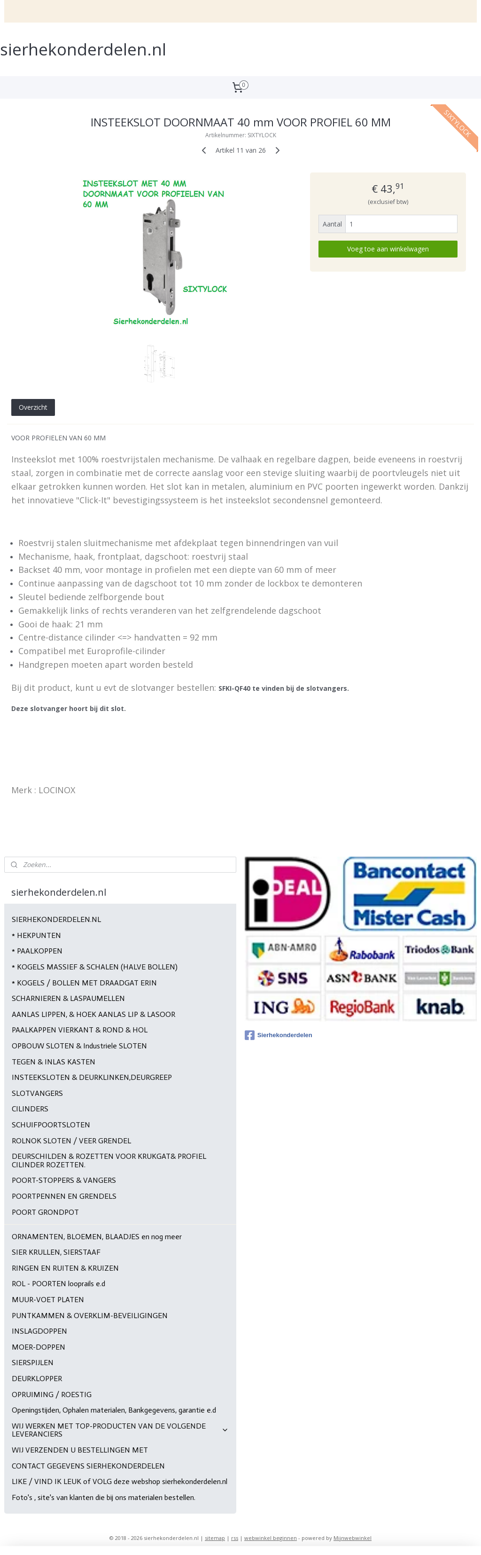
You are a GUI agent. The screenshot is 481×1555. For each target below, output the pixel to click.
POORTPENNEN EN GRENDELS (64, 1196)
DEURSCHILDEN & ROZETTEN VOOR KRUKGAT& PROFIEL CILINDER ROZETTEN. (109, 1160)
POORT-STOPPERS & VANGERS (64, 1180)
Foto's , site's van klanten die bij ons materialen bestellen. (103, 1497)
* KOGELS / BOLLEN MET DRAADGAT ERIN (84, 982)
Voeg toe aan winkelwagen (388, 248)
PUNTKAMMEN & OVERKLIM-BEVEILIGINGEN (90, 1315)
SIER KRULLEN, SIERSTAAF (56, 1252)
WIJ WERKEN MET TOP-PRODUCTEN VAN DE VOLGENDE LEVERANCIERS (120, 1430)
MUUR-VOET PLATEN (48, 1299)
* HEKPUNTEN (36, 935)
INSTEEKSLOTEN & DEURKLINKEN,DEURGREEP (92, 1077)
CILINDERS (30, 1108)
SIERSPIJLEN (33, 1362)
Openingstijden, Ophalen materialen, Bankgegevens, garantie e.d (114, 1410)
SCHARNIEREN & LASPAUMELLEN (68, 998)
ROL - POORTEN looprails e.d (58, 1283)
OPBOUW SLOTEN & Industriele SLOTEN (79, 1045)
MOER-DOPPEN (38, 1347)
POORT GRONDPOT (45, 1212)
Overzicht (33, 407)
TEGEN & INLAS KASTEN (53, 1061)
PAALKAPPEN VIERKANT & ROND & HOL (79, 1029)
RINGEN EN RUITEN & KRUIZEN (65, 1268)
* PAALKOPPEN (37, 950)
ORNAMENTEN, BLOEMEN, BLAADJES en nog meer (97, 1236)
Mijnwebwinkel (353, 1537)
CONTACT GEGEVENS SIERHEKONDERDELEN (88, 1465)
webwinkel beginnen (270, 1537)
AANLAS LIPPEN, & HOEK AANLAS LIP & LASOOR (93, 1014)
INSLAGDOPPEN (39, 1331)
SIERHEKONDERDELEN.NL (56, 919)
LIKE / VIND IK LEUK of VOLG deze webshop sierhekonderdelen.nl (119, 1481)
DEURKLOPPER (37, 1378)
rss (234, 1537)
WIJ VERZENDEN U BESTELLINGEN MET (80, 1450)
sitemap (215, 1537)
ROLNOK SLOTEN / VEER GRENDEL (71, 1140)
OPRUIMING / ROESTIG (52, 1394)
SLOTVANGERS (37, 1093)
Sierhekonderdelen (278, 1035)
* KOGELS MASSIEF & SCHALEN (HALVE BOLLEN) (95, 966)
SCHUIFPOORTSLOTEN (51, 1124)
